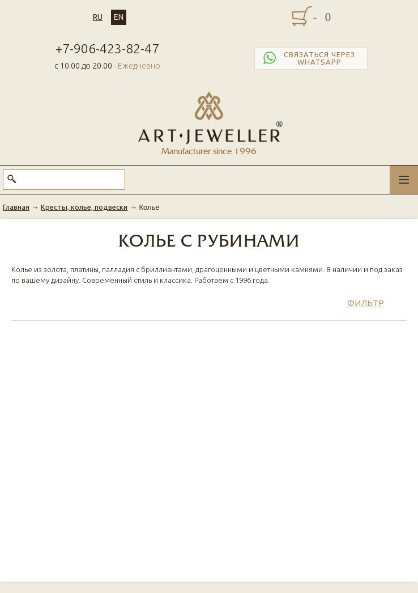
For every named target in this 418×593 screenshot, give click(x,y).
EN (118, 17)
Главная (16, 207)
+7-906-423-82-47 (107, 48)
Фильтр (365, 303)
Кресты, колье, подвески (84, 207)
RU (98, 17)
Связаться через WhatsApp (308, 58)
